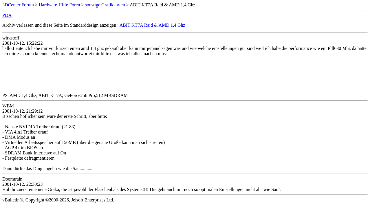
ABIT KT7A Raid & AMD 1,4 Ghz (152, 25)
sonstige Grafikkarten (105, 4)
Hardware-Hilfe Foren (59, 4)
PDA (7, 15)
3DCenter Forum (18, 4)
